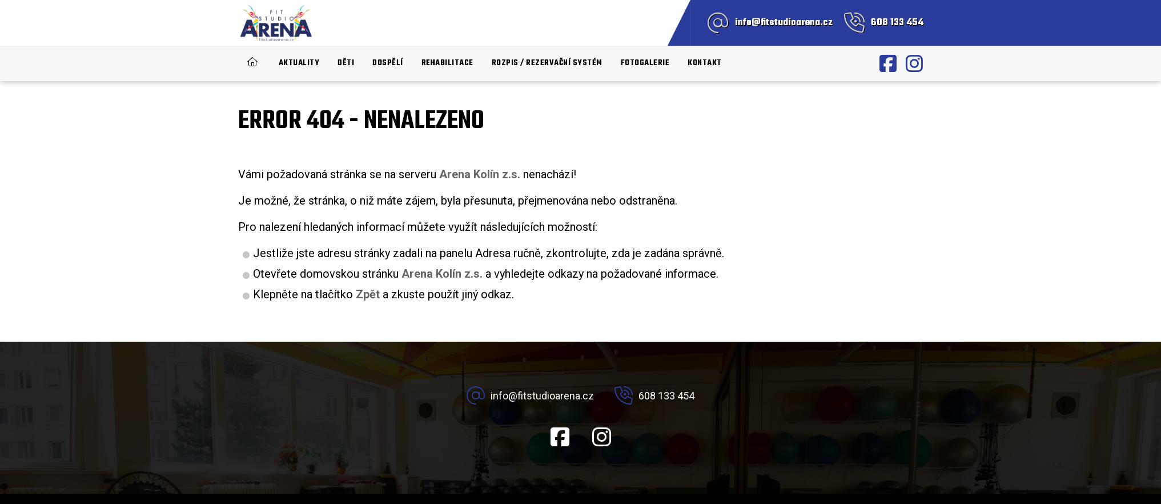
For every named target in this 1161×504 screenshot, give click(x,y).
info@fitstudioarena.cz (784, 22)
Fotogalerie (645, 63)
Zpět (368, 294)
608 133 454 (897, 22)
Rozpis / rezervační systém (547, 63)
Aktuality (299, 63)
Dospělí (387, 63)
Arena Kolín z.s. (442, 274)
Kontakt (705, 63)
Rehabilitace (447, 63)
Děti (346, 63)
